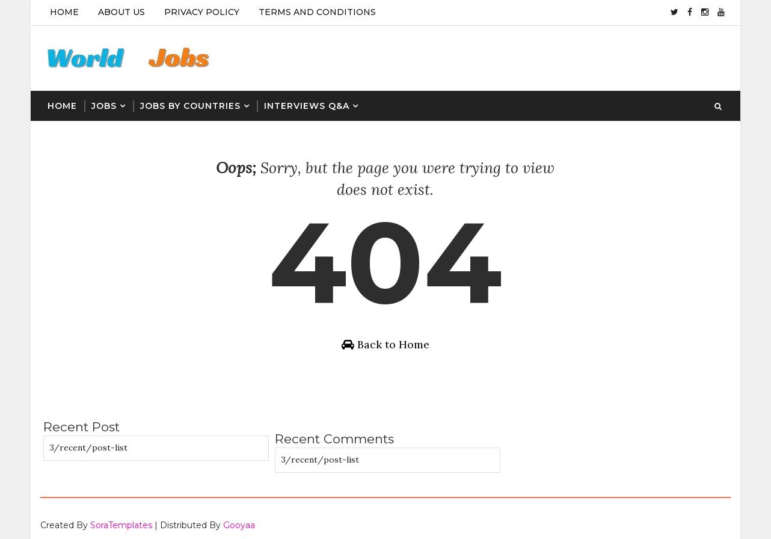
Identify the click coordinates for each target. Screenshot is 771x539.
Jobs (103, 102)
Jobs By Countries (190, 102)
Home (63, 12)
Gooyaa (238, 518)
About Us (120, 12)
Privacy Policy (201, 12)
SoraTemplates (121, 518)
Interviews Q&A (306, 102)
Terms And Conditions (316, 12)
